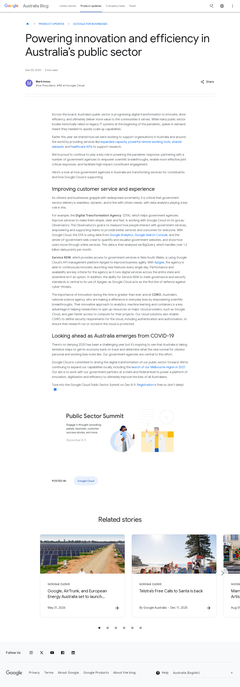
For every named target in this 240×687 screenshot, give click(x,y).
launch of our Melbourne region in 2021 (158, 367)
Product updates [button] (91, 6)
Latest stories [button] (68, 6)
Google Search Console (151, 235)
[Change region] (203, 672)
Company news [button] (115, 6)
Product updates (51, 24)
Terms (48, 673)
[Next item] (222, 573)
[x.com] (41, 652)
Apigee (159, 262)
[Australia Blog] (27, 23)
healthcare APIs (81, 147)
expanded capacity (113, 142)
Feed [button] (132, 6)
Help (162, 673)
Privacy (34, 673)
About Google (68, 673)
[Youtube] (52, 652)
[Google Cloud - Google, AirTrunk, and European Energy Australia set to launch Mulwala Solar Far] (71, 576)
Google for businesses (90, 24)
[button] (207, 82)
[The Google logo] (14, 672)
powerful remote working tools (149, 142)
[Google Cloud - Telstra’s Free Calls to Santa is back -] (169, 576)
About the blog (124, 673)
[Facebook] (62, 652)
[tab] (99, 628)
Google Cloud (85, 481)
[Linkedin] (73, 652)
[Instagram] (31, 652)
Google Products (96, 673)
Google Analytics (121, 235)
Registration (145, 385)
